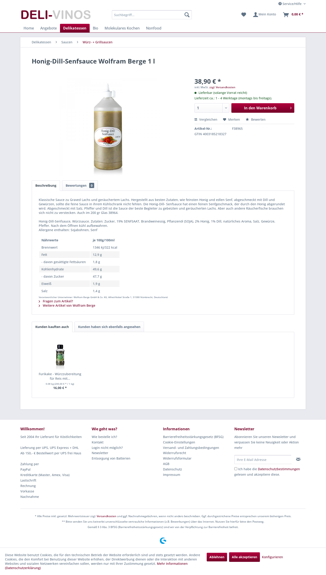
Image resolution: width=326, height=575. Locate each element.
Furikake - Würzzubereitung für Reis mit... (60, 376)
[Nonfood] (154, 28)
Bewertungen (80, 185)
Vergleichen (205, 119)
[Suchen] (187, 14)
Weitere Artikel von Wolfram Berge (67, 305)
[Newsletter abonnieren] (298, 459)
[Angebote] (48, 28)
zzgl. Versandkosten (222, 87)
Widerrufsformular (177, 458)
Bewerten (256, 119)
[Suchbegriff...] (152, 14)
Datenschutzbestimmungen (279, 469)
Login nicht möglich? (107, 447)
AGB (166, 464)
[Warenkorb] (293, 14)
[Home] (28, 28)
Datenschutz (172, 469)
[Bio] (95, 28)
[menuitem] (152, 14)
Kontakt (97, 442)
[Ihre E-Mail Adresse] (262, 459)
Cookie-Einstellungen (179, 442)
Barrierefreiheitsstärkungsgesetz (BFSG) (193, 437)
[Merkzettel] (243, 14)
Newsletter (100, 453)
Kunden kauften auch (52, 327)
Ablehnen (216, 557)
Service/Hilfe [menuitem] (290, 4)
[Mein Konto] (264, 14)
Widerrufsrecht (174, 453)
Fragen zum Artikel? (56, 301)
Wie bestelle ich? (104, 437)
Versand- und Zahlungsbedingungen (191, 447)
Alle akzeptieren (244, 557)
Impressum (171, 474)
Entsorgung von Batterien (111, 458)
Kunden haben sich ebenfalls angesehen (109, 327)
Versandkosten (106, 516)
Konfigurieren (272, 557)
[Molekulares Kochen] (122, 28)
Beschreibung (45, 185)
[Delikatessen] (75, 28)
